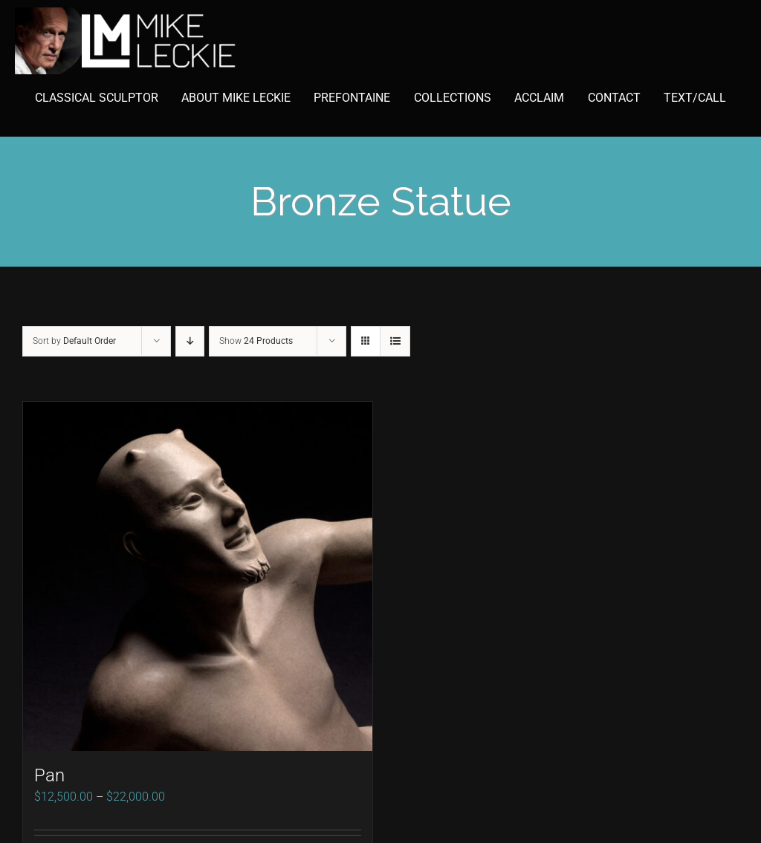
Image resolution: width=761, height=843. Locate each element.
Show (256, 341)
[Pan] (197, 576)
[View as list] (394, 341)
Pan (49, 775)
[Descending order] (189, 341)
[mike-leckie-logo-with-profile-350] (126, 13)
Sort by (74, 341)
